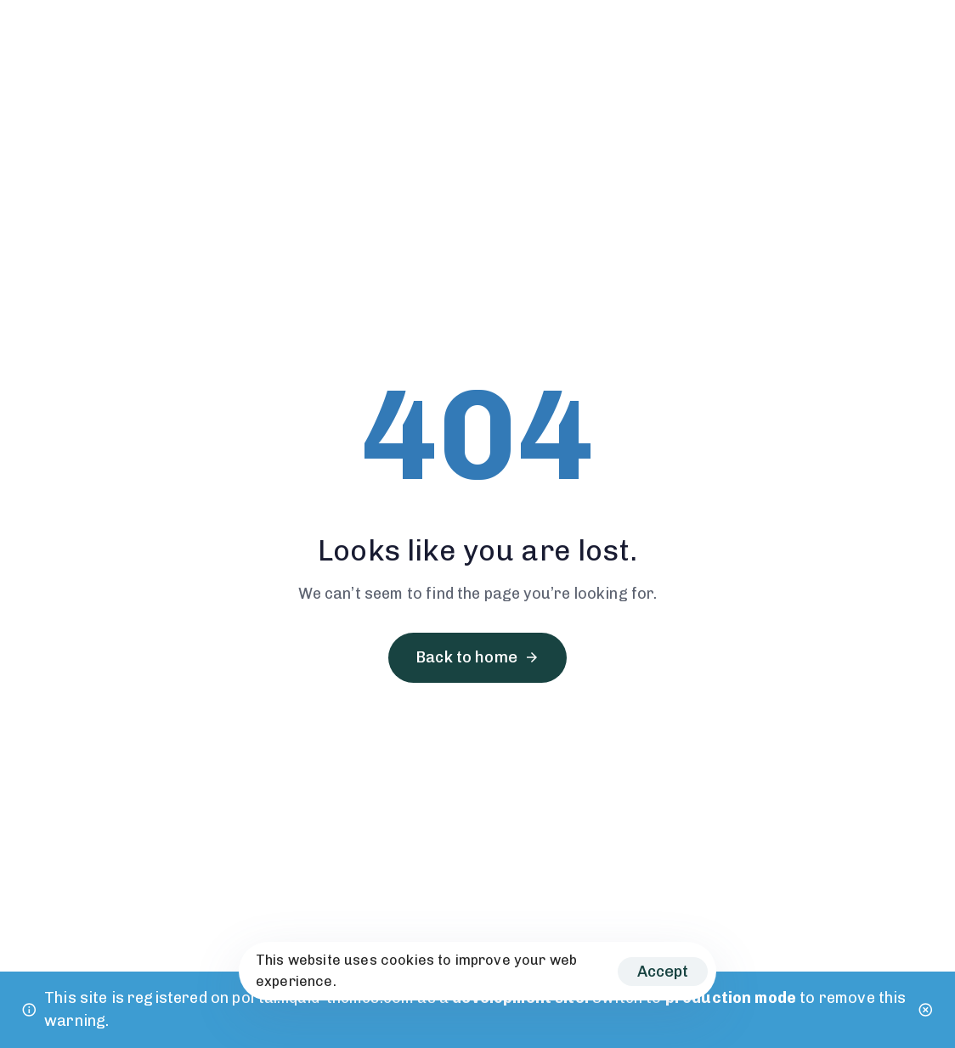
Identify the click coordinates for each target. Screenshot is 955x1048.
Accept (662, 971)
